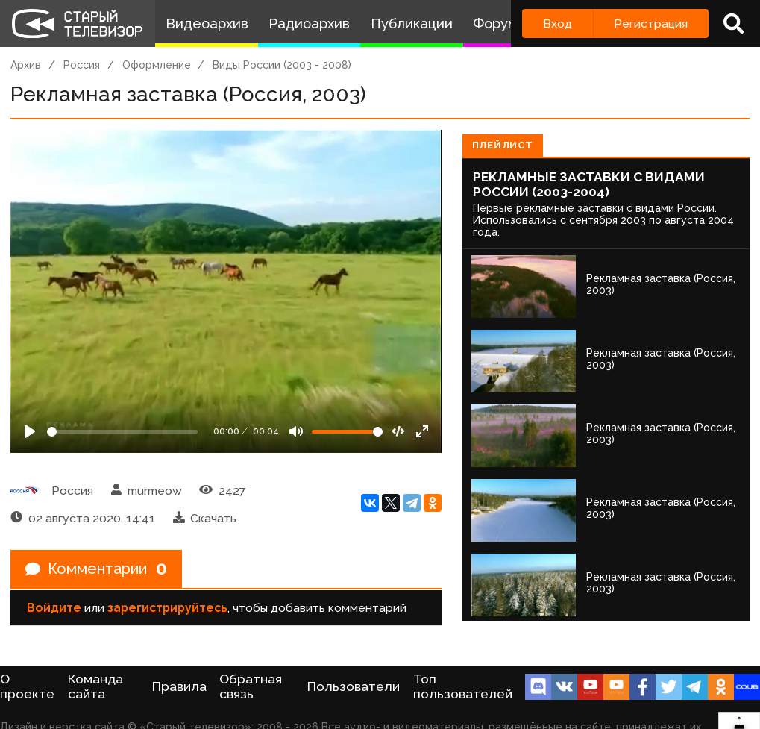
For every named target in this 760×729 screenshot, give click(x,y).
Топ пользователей (462, 686)
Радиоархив (309, 23)
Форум (495, 23)
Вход (557, 23)
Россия (81, 65)
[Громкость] (347, 432)
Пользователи (353, 686)
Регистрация (651, 23)
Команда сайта (95, 686)
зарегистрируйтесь (167, 608)
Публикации (412, 23)
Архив (25, 65)
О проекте (27, 686)
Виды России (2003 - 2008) (282, 65)
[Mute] (296, 431)
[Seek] (122, 432)
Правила (179, 686)
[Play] (30, 431)
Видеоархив (207, 23)
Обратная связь (250, 686)
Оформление (156, 65)
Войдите (54, 608)
